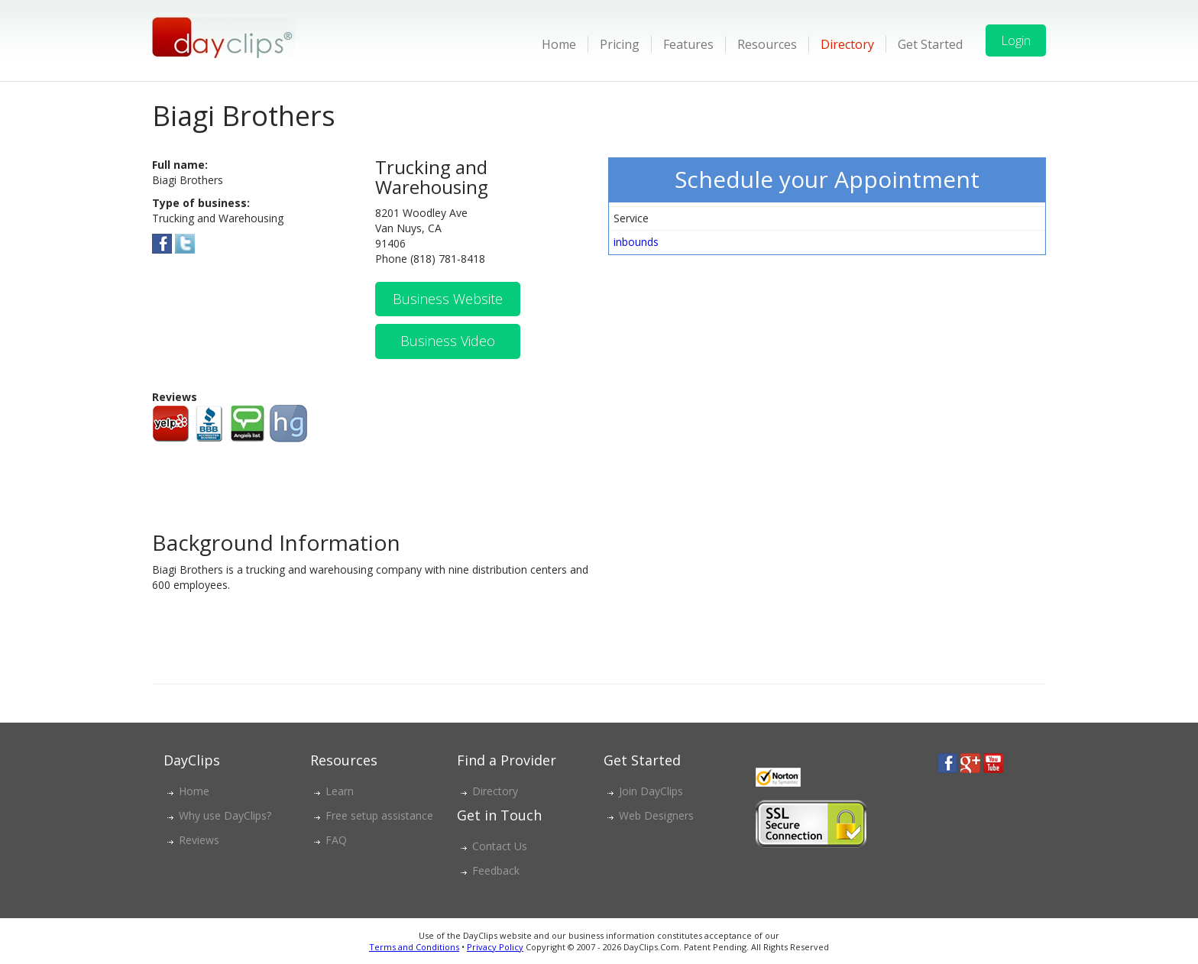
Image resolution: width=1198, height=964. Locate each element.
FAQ (336, 840)
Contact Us (499, 846)
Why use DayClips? (225, 815)
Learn (339, 791)
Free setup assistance (379, 815)
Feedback (496, 870)
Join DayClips (651, 791)
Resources (767, 44)
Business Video (447, 341)
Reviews (199, 840)
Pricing (619, 44)
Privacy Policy (495, 947)
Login (1016, 40)
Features (688, 44)
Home (559, 44)
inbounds (636, 242)
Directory (847, 44)
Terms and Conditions (414, 947)
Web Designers (656, 815)
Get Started (930, 44)
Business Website (448, 299)
